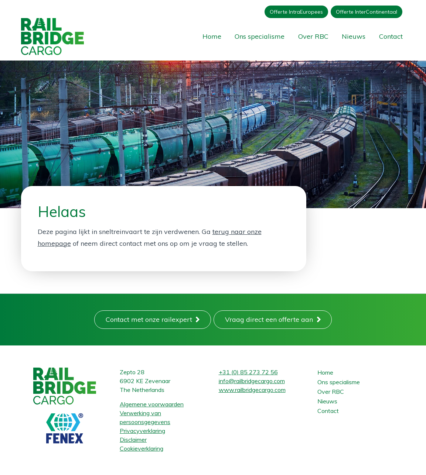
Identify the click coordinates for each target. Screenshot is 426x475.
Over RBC (313, 36)
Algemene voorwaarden (152, 404)
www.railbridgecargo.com (252, 389)
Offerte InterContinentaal (366, 11)
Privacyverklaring (142, 430)
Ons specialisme (259, 36)
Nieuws (353, 36)
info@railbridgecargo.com (252, 381)
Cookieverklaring (141, 448)
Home (211, 36)
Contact (391, 36)
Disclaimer (133, 439)
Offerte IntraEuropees (296, 11)
